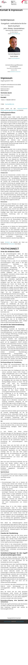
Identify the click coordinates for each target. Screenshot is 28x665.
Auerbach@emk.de (15, 33)
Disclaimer (7, 242)
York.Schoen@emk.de (15, 58)
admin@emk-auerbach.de (15, 71)
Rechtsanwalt (11, 244)
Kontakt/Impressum (7, 20)
